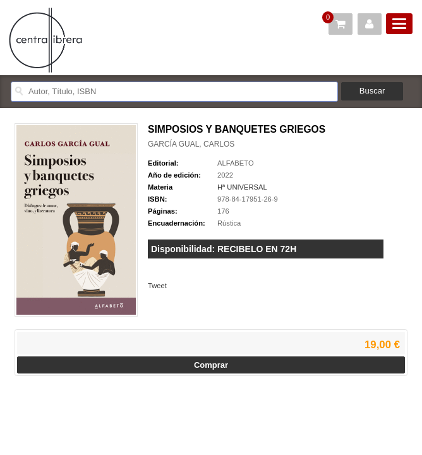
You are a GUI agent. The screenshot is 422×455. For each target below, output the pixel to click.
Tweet (157, 285)
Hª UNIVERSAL (242, 187)
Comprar (211, 365)
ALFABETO (235, 163)
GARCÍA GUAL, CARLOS (191, 144)
